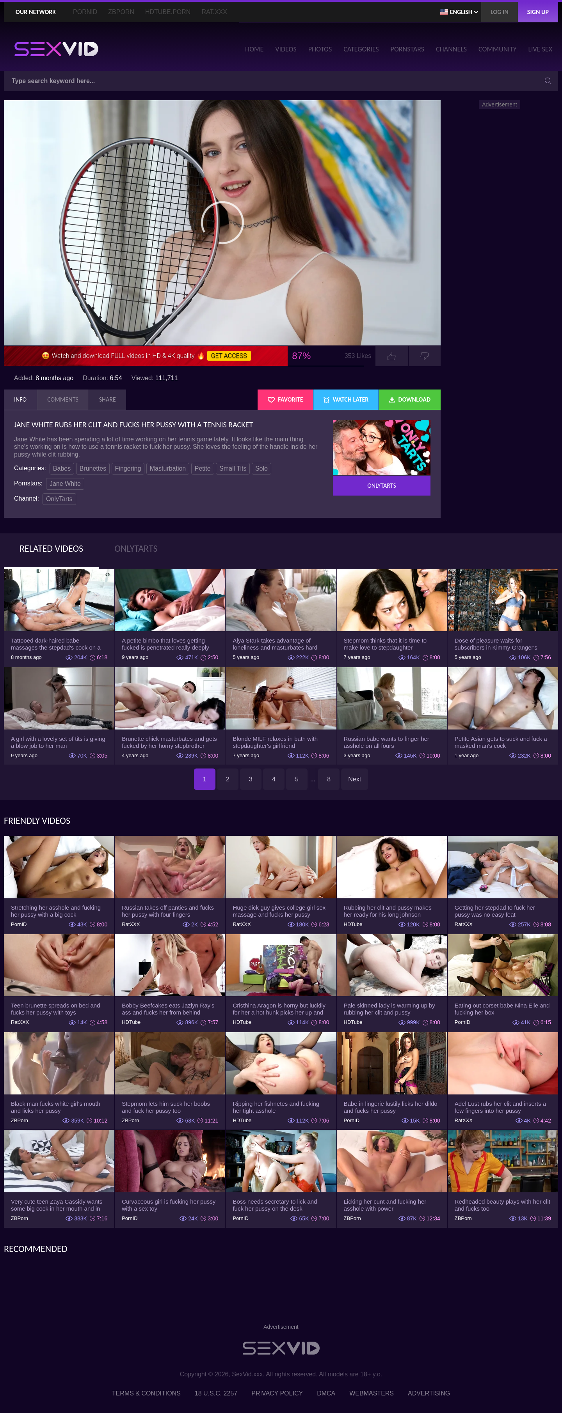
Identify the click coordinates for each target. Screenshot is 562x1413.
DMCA (326, 1393)
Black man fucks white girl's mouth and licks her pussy (55, 1107)
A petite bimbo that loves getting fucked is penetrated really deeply (165, 644)
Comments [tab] (62, 399)
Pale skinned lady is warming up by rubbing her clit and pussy (389, 1009)
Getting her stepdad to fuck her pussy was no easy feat (495, 911)
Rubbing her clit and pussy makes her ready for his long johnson (388, 911)
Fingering (128, 468)
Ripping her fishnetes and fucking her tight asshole (276, 1107)
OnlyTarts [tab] (135, 548)
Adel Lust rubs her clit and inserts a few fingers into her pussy (500, 1107)
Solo (261, 468)
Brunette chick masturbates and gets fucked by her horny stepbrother (169, 742)
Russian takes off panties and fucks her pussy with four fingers (168, 911)
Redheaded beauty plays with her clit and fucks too (502, 1205)
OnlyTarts (59, 499)
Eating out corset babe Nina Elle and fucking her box (502, 1009)
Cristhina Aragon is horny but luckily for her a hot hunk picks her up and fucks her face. (279, 1009)
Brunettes (93, 468)
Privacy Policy (277, 1393)
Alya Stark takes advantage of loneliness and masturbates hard (275, 644)
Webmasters (371, 1393)
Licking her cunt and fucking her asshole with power (385, 1205)
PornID (85, 12)
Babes (62, 468)
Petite (203, 468)
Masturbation (168, 468)
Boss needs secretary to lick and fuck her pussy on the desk (275, 1205)
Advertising (429, 1393)
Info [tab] (20, 399)
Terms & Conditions (146, 1393)
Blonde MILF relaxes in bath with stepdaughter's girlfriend (275, 742)
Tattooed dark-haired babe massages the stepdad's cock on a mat (56, 644)
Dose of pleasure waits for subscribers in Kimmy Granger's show (496, 644)
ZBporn (121, 12)
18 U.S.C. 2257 (216, 1393)
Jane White (65, 483)
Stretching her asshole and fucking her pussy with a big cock (56, 911)
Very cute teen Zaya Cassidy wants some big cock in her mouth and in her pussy (56, 1205)
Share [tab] (107, 399)
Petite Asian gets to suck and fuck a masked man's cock (501, 742)
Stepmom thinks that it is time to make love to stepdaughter (385, 644)
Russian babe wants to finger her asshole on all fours (386, 742)
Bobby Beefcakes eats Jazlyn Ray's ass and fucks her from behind (168, 1009)
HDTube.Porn (167, 12)
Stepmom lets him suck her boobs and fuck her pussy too (166, 1107)
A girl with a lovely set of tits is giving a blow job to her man (58, 742)
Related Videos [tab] (51, 548)
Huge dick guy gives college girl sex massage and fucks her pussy (279, 911)
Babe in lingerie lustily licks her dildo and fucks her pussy (391, 1107)
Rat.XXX (214, 12)
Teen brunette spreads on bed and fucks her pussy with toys (55, 1009)
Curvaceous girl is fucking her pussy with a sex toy (168, 1205)
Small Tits (232, 468)
